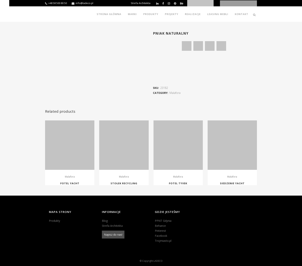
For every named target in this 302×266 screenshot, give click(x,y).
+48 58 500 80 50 (57, 3)
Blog (105, 221)
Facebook (161, 236)
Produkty (54, 221)
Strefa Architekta (140, 3)
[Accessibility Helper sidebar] (4, 4)
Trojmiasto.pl (163, 241)
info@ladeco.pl (84, 3)
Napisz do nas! (113, 234)
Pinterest (160, 231)
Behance (160, 226)
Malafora (174, 93)
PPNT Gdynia (163, 221)
